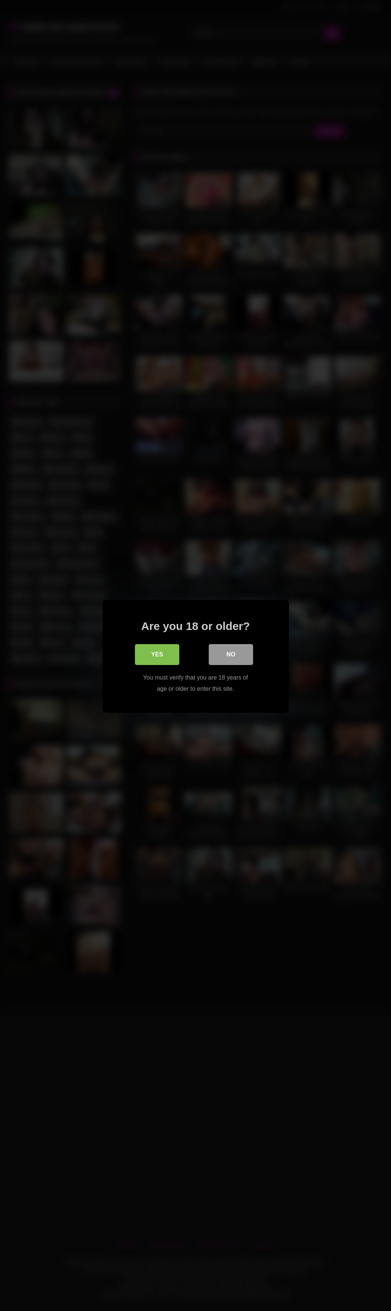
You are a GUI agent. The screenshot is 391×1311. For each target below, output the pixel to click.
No (231, 653)
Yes (157, 653)
